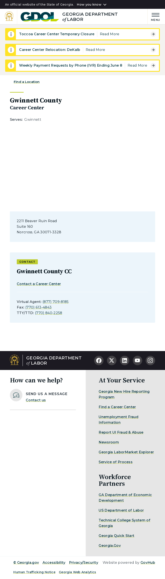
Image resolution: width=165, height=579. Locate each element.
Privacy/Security (83, 563)
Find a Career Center (117, 407)
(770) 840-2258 (48, 313)
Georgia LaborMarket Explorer (126, 452)
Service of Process (116, 462)
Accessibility (54, 563)
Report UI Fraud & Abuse (121, 432)
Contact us (36, 400)
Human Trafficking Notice (34, 572)
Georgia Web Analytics (77, 572)
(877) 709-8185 (56, 302)
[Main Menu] (154, 16)
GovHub (148, 563)
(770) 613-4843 (38, 307)
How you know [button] (89, 4)
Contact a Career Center (39, 284)
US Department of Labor (121, 510)
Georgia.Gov (110, 546)
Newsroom (109, 442)
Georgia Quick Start (116, 536)
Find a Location (27, 82)
